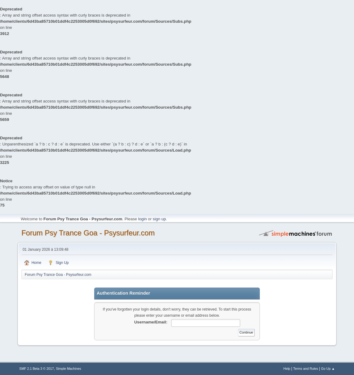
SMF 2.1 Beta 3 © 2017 (36, 368)
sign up (159, 219)
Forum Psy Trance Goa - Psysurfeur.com (88, 233)
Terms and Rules (305, 368)
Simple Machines (68, 368)
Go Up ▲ (328, 368)
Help (286, 368)
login (142, 219)
